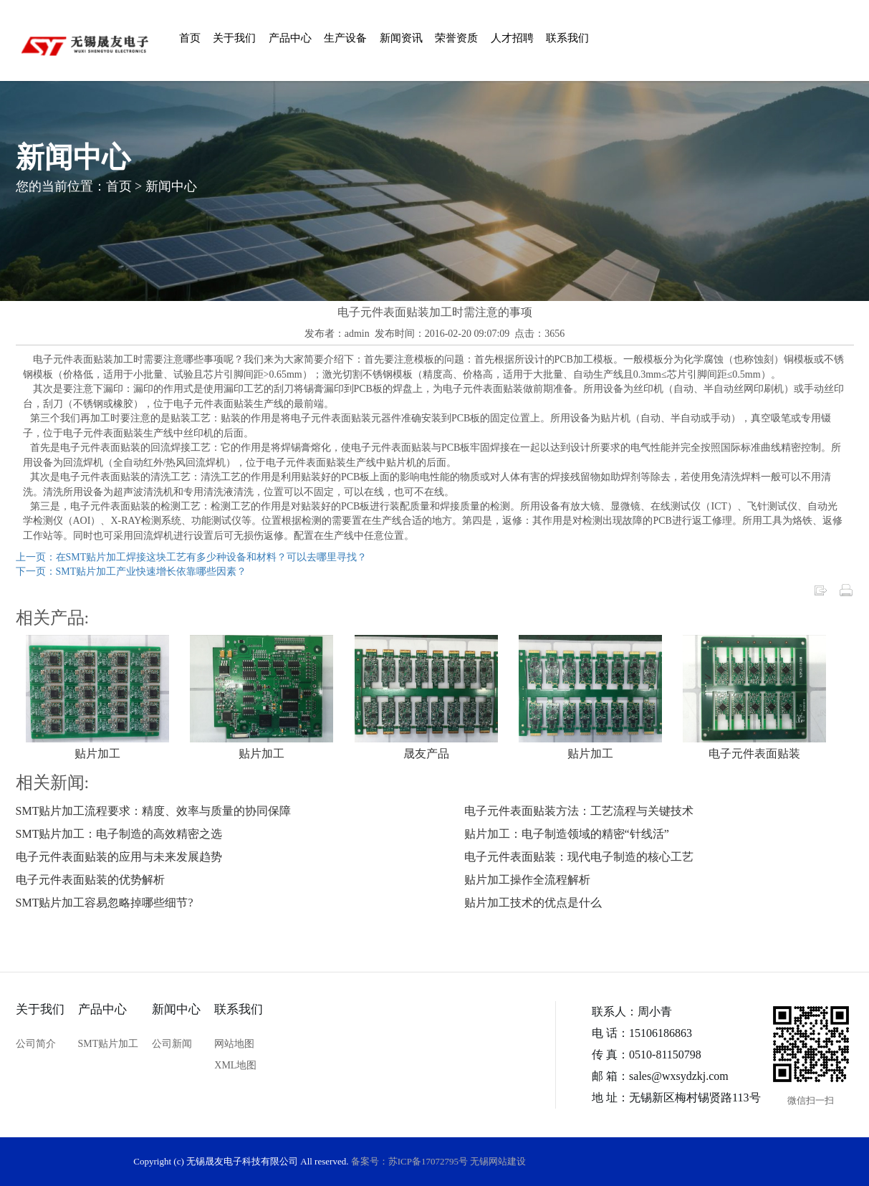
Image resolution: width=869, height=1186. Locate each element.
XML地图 (235, 1065)
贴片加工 (97, 753)
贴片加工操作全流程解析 (527, 880)
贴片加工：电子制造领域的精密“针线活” (566, 834)
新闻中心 (171, 186)
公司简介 (36, 1043)
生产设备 (345, 38)
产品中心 (290, 38)
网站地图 (234, 1043)
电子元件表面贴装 (754, 753)
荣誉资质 (456, 38)
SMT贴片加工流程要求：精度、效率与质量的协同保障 (154, 811)
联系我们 (567, 38)
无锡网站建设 (498, 1161)
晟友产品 (426, 753)
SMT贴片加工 (108, 1043)
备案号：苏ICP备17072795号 (409, 1161)
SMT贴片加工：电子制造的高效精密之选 (119, 834)
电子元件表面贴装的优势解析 (90, 880)
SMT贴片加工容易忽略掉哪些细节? (104, 902)
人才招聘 (512, 38)
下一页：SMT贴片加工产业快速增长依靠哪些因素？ (131, 571)
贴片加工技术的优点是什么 (533, 902)
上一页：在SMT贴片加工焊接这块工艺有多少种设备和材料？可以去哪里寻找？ (192, 557)
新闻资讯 (401, 38)
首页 (190, 38)
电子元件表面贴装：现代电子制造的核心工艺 (578, 857)
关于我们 (234, 38)
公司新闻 (172, 1043)
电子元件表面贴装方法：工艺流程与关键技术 (578, 811)
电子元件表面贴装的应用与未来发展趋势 (119, 857)
